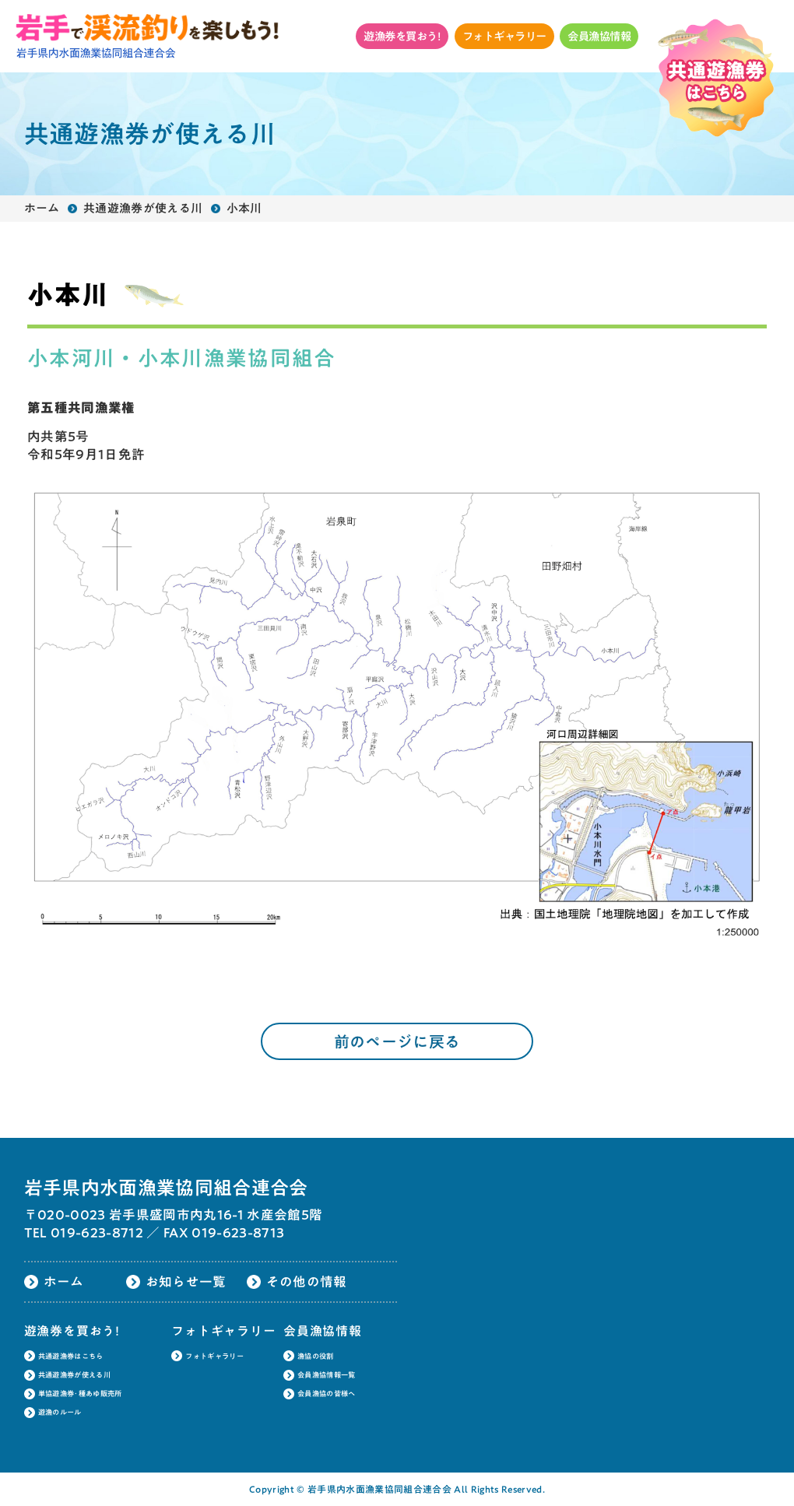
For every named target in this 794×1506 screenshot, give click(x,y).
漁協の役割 (315, 1356)
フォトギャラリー (504, 36)
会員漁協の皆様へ (326, 1393)
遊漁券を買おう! (402, 36)
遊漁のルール (60, 1412)
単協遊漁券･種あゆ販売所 (80, 1393)
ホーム (42, 208)
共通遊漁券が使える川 (142, 208)
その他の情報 (306, 1281)
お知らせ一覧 (186, 1281)
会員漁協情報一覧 (326, 1374)
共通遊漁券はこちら (71, 1356)
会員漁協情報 (599, 36)
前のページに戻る (397, 1041)
